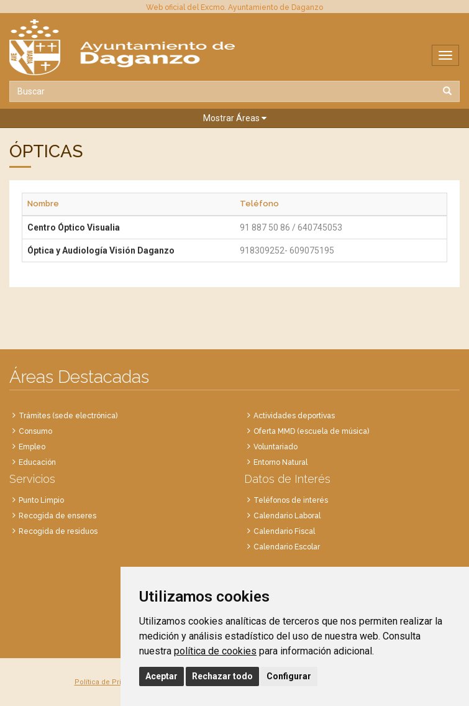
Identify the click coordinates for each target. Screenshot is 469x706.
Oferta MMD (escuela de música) (311, 431)
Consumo (35, 431)
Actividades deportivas (294, 415)
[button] (234, 118)
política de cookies (215, 651)
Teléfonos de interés (290, 500)
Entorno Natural (280, 462)
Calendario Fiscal (284, 531)
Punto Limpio (41, 500)
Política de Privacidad (111, 682)
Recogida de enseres (57, 515)
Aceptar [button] (161, 676)
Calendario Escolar (286, 547)
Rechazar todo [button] (222, 676)
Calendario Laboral (287, 515)
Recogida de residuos (58, 531)
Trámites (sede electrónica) (68, 415)
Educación (37, 462)
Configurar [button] (288, 676)
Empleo (32, 446)
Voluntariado (275, 446)
